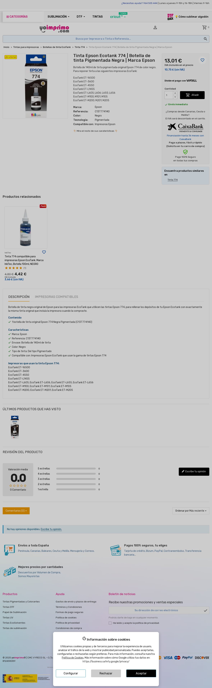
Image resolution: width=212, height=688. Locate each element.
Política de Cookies (73, 657)
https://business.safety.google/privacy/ (106, 661)
